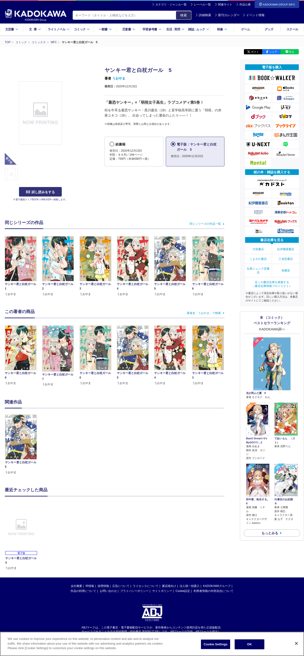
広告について (120, 586)
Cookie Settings (216, 644)
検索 (183, 15)
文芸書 (11, 29)
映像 (222, 29)
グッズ (269, 29)
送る (291, 51)
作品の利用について (83, 591)
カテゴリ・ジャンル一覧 (171, 4)
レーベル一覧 (202, 4)
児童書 (128, 29)
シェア (273, 51)
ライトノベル (59, 29)
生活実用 (175, 29)
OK (249, 644)
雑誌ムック (198, 29)
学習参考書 (152, 29)
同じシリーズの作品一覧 (205, 223)
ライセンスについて (145, 586)
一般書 (105, 29)
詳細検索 (203, 15)
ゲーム (245, 29)
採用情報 (103, 586)
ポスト (255, 51)
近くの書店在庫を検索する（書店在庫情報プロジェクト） (272, 284)
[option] (23, 444)
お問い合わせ (108, 591)
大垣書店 (258, 249)
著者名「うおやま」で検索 (204, 313)
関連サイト (225, 4)
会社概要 (76, 586)
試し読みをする (40, 192)
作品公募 (245, 4)
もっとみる (269, 533)
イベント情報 (254, 15)
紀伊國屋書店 (285, 249)
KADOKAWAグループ (217, 586)
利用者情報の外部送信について (213, 591)
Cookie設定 (183, 591)
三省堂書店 (286, 259)
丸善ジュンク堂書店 (258, 270)
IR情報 (90, 586)
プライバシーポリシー (134, 591)
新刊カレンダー (227, 15)
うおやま (118, 78)
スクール (292, 29)
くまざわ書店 (258, 259)
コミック (82, 29)
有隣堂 (285, 270)
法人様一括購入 (190, 586)
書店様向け (169, 586)
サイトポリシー (162, 591)
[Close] (296, 643)
